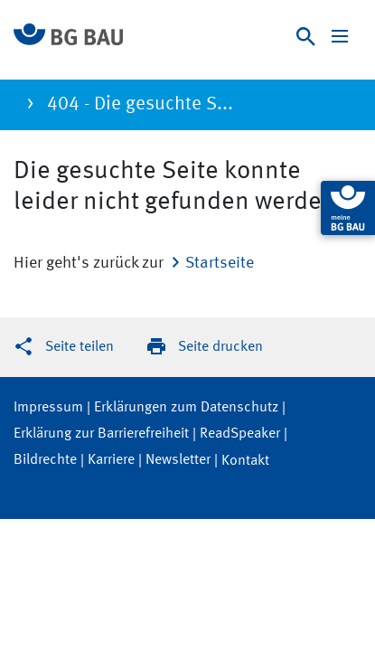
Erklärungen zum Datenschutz (186, 408)
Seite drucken (220, 347)
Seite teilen (79, 347)
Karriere (111, 460)
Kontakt (245, 461)
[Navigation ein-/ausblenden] (340, 36)
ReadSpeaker (240, 434)
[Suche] (305, 36)
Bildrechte (45, 460)
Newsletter (178, 460)
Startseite (219, 263)
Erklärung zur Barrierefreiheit (101, 434)
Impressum (48, 408)
